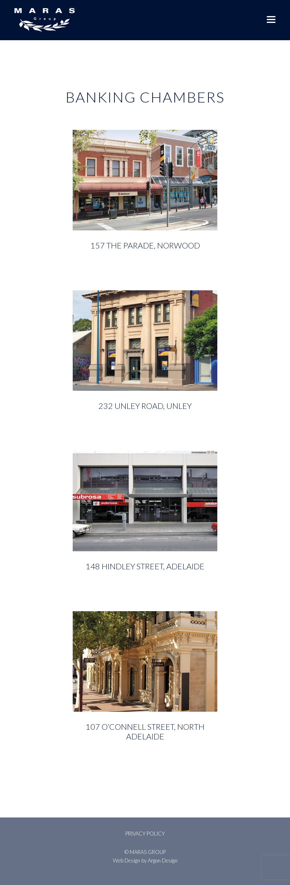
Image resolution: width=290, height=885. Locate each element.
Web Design (126, 860)
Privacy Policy (145, 833)
